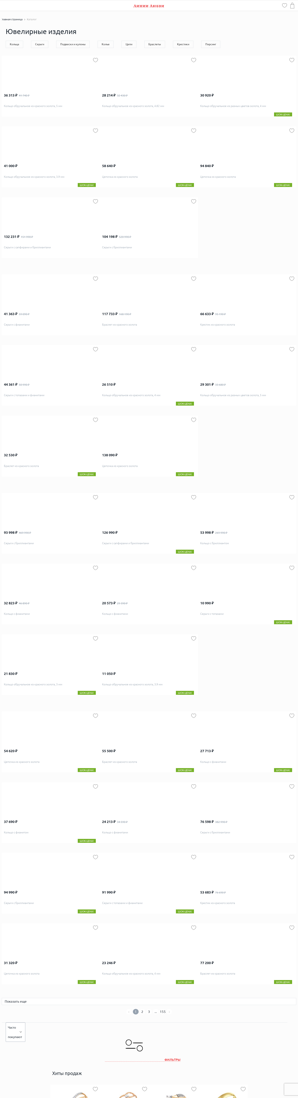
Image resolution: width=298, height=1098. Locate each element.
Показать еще (16, 1001)
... (155, 1011)
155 (162, 1011)
